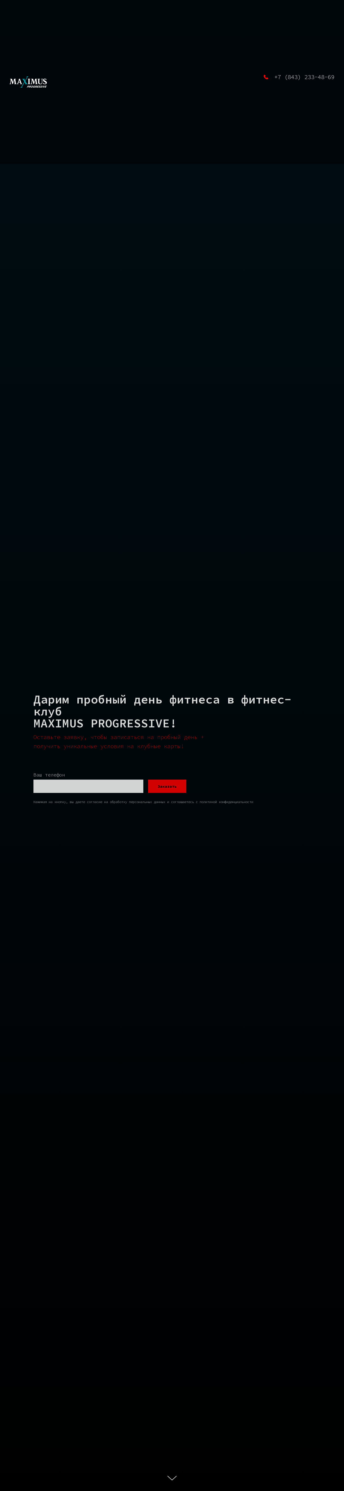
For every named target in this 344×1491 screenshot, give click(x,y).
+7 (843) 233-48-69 (304, 77)
